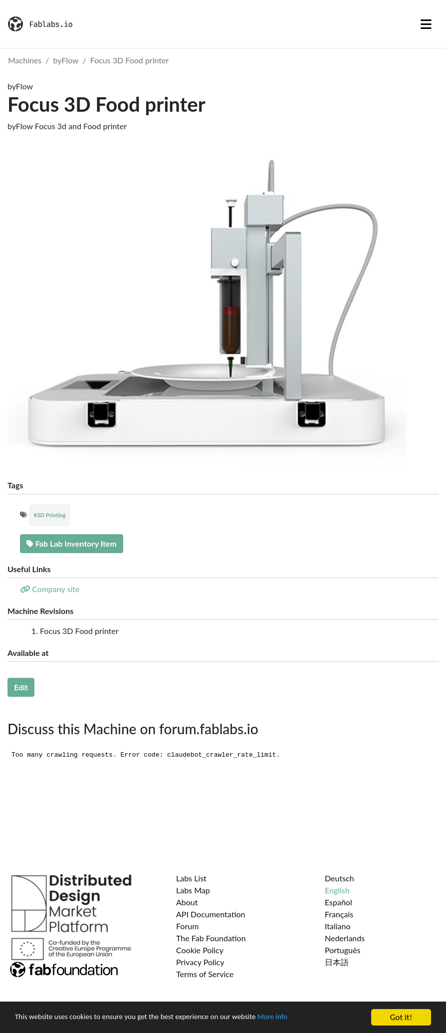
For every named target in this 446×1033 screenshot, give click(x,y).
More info (307, 1018)
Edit (21, 687)
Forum (187, 926)
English (337, 890)
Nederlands (345, 938)
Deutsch (339, 878)
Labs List (191, 878)
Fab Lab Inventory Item (71, 543)
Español (338, 902)
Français (339, 914)
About (187, 902)
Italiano (338, 926)
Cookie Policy (199, 950)
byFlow (66, 60)
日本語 (337, 962)
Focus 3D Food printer (129, 60)
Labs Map (193, 890)
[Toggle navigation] (426, 23)
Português (342, 950)
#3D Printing (50, 515)
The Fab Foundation (211, 938)
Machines (24, 60)
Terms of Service (204, 974)
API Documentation (210, 914)
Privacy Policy (200, 962)
